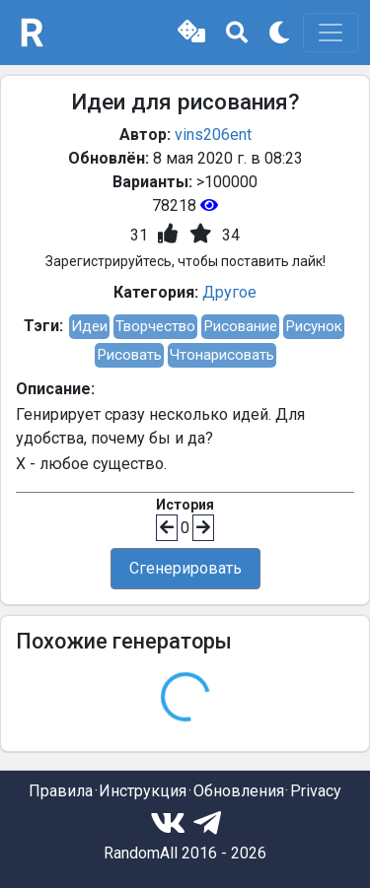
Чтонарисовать (222, 355)
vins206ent (213, 134)
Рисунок (313, 326)
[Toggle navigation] (330, 32)
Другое (229, 292)
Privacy (315, 791)
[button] (191, 32)
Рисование (240, 326)
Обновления (238, 791)
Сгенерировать (185, 568)
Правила (61, 791)
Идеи (89, 326)
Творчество (155, 326)
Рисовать (129, 355)
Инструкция (142, 791)
